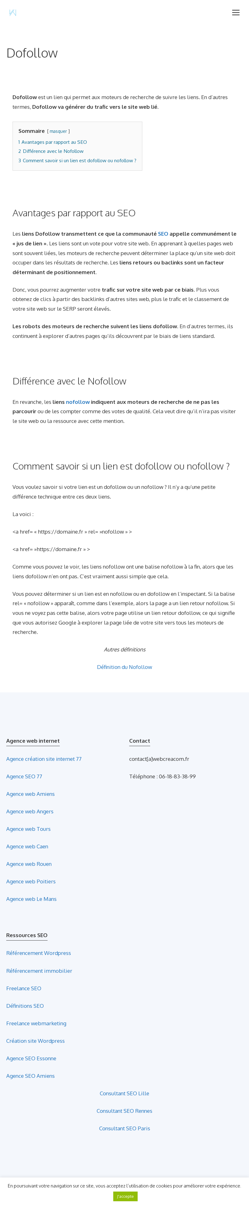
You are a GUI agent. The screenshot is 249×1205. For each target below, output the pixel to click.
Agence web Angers (29, 811)
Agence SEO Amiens (30, 1075)
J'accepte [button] (125, 1196)
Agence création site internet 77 (44, 759)
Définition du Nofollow (124, 667)
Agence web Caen (27, 846)
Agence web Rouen (29, 864)
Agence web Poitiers (31, 881)
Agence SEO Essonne (31, 1058)
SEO (163, 233)
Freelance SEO (23, 988)
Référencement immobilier (39, 970)
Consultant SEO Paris (124, 1128)
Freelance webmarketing (36, 1023)
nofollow (78, 402)
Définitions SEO (25, 1005)
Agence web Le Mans (31, 899)
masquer (58, 131)
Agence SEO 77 (24, 776)
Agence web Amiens (30, 794)
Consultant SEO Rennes (124, 1110)
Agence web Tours (28, 829)
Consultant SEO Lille (124, 1093)
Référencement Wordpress (38, 953)
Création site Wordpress (35, 1040)
